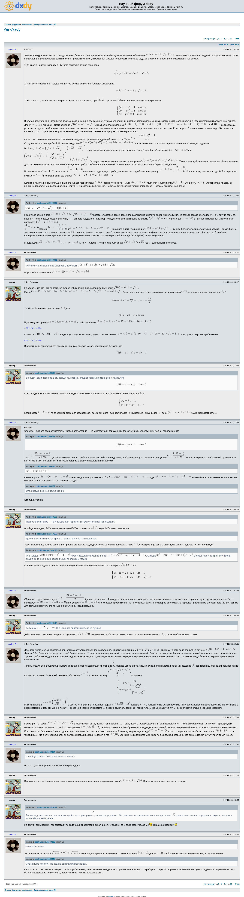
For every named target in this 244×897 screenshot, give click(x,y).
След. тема (234, 45)
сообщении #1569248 (45, 859)
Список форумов (12, 890)
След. (237, 39)
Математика (27, 890)
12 (231, 39)
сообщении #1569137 (45, 373)
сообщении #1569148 (45, 466)
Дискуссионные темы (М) (45, 890)
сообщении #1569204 (45, 752)
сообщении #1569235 (45, 842)
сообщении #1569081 (47, 203)
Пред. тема (223, 45)
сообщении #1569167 (47, 623)
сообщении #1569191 (47, 808)
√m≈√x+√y (12, 30)
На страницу (209, 39)
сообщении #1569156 (47, 517)
